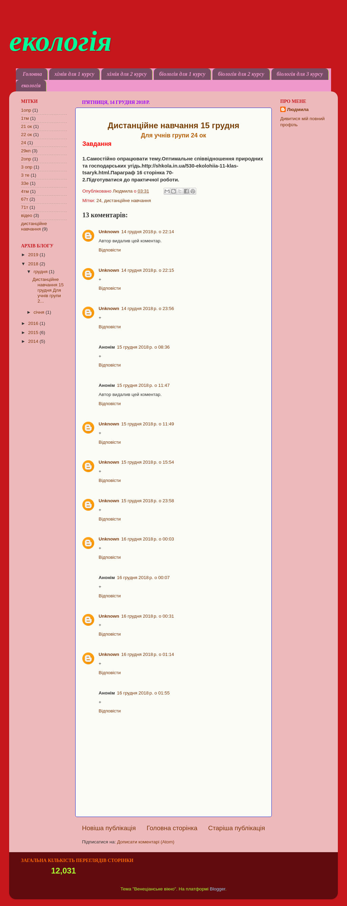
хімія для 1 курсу (75, 74)
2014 (34, 341)
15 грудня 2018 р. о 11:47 (143, 385)
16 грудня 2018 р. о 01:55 (143, 692)
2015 (34, 332)
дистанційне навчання (127, 200)
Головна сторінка (172, 828)
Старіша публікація (236, 828)
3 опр (27, 167)
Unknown (109, 231)
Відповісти (110, 249)
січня (39, 312)
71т (24, 207)
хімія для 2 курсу (127, 74)
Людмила (298, 109)
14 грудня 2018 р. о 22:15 (147, 270)
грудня (41, 271)
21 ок (26, 126)
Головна (32, 74)
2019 (34, 254)
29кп (25, 150)
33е (25, 183)
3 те (25, 175)
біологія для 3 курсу (300, 74)
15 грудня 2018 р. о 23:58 (147, 500)
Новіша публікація (109, 828)
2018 (34, 263)
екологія (60, 41)
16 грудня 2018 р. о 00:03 (147, 539)
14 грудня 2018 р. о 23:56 (147, 308)
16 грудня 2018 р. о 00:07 (143, 577)
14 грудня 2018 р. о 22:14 (147, 231)
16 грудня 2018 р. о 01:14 (147, 654)
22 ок (26, 134)
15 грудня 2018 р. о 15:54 (147, 462)
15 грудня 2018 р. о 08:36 (143, 347)
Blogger (217, 888)
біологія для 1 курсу (182, 74)
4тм (25, 191)
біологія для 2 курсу (241, 74)
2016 (34, 323)
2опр (26, 158)
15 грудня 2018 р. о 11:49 (147, 423)
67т (24, 199)
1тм (25, 118)
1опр (26, 110)
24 (98, 200)
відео (26, 215)
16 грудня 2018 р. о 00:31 (147, 616)
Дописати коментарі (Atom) (145, 841)
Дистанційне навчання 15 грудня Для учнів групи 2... (48, 290)
